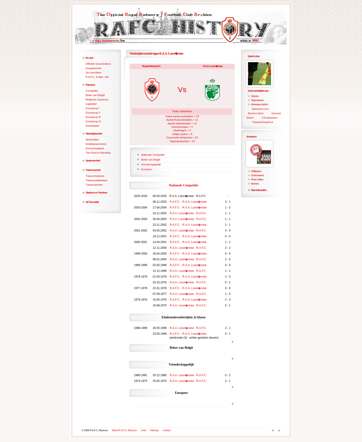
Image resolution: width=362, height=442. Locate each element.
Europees (146, 169)
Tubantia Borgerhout (262, 122)
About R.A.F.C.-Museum (124, 430)
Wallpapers (256, 171)
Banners (255, 183)
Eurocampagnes (95, 148)
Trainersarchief (93, 170)
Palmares (90, 84)
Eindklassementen (96, 144)
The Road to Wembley (98, 152)
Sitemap (154, 430)
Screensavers (257, 175)
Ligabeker (91, 103)
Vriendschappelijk (151, 164)
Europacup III (93, 117)
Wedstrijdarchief (94, 133)
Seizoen (255, 96)
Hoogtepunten (94, 68)
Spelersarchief (93, 160)
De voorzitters (93, 72)
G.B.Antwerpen (270, 118)
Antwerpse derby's (259, 104)
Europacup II (93, 112)
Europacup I (92, 108)
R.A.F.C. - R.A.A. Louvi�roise (188, 201)
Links (143, 430)
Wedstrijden (92, 139)
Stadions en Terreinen (96, 192)
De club (89, 57)
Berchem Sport (255, 113)
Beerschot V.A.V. (260, 109)
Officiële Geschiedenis (98, 63)
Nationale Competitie (153, 154)
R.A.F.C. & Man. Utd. (97, 77)
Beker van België (95, 95)
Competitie (92, 90)
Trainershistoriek (95, 176)
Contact (166, 430)
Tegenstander (257, 100)
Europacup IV (93, 121)
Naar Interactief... (259, 190)
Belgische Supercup (97, 99)
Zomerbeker (92, 125)
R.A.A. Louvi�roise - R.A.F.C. (188, 213)
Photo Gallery (257, 179)
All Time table (92, 202)
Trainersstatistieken (97, 180)
